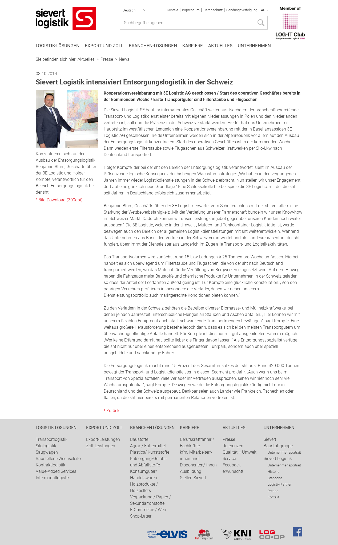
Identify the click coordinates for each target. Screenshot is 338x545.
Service (229, 458)
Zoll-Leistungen (100, 445)
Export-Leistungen (103, 439)
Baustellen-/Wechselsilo (58, 458)
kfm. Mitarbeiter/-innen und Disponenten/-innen (198, 458)
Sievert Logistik (278, 458)
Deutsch (129, 10)
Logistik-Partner (279, 484)
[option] (169, 53)
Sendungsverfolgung (241, 10)
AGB (264, 10)
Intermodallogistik (53, 477)
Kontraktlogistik (50, 464)
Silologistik (46, 445)
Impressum (191, 10)
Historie (273, 472)
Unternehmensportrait (284, 452)
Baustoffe (139, 439)
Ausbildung (190, 471)
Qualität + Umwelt (239, 452)
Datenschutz (213, 10)
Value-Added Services (56, 471)
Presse (106, 59)
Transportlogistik (51, 439)
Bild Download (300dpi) (60, 199)
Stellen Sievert (193, 477)
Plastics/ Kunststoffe (149, 452)
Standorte (275, 478)
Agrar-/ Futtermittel (148, 445)
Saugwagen (47, 452)
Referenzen (233, 445)
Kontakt (172, 10)
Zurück (112, 410)
